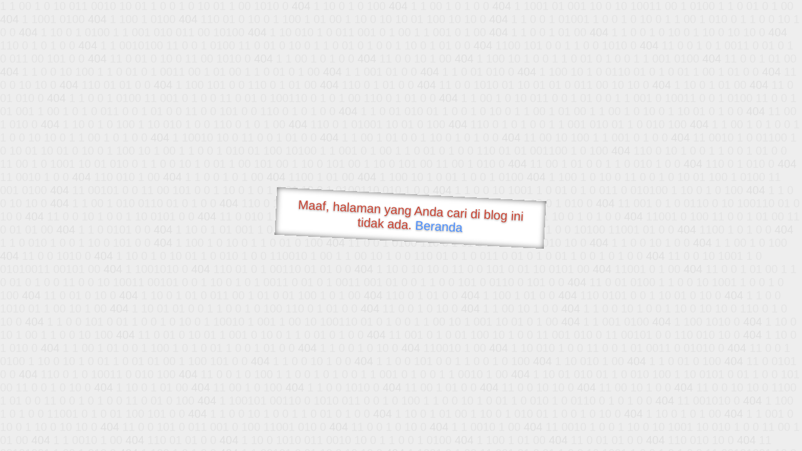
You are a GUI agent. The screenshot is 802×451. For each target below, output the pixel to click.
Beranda (439, 226)
